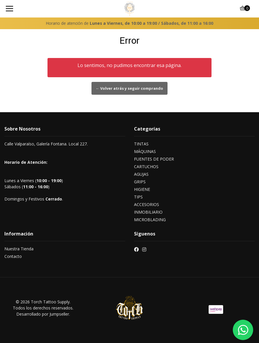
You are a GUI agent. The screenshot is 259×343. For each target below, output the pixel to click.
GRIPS (140, 181)
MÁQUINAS (145, 151)
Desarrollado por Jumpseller (42, 314)
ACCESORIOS (146, 204)
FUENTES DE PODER (154, 159)
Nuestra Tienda (19, 248)
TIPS (138, 197)
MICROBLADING (150, 219)
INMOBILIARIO (148, 212)
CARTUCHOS (146, 166)
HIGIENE (142, 189)
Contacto (13, 256)
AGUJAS (141, 174)
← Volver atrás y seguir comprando (129, 88)
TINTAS (141, 144)
